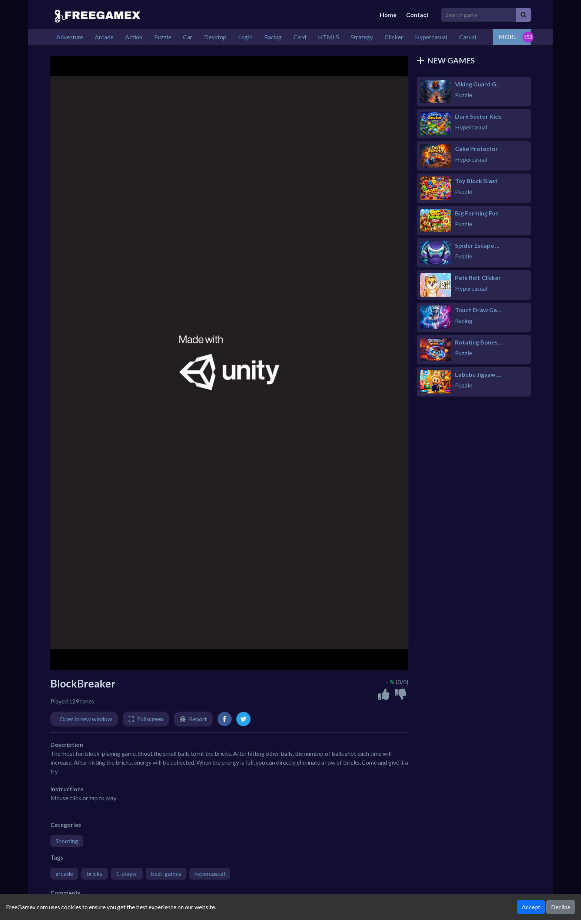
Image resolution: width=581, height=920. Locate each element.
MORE (508, 36)
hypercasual (210, 873)
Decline (560, 906)
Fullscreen (150, 718)
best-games (166, 873)
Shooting (67, 840)
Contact (417, 14)
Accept (531, 906)
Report (198, 718)
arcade (64, 873)
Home (388, 14)
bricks (94, 873)
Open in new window (86, 718)
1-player (126, 873)
